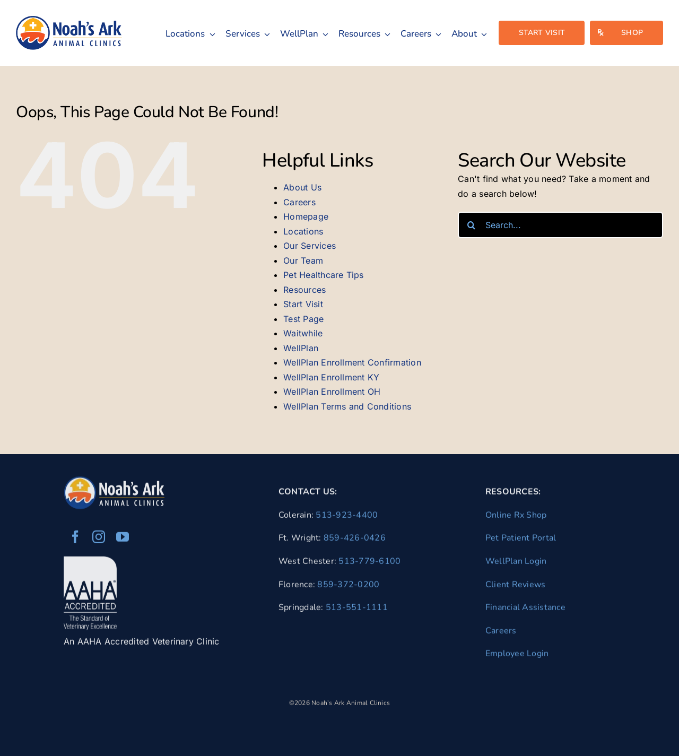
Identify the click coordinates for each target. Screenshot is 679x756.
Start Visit (303, 304)
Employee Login (517, 656)
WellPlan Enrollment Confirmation (352, 362)
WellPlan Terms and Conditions (347, 406)
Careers (299, 202)
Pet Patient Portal (520, 540)
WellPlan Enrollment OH (331, 391)
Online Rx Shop (515, 517)
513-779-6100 (369, 563)
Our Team (303, 260)
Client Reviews (515, 587)
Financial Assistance (525, 609)
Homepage (305, 216)
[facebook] (75, 539)
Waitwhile (303, 333)
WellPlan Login (515, 563)
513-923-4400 (347, 517)
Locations (303, 231)
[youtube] (122, 539)
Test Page (303, 319)
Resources (304, 289)
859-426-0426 (355, 540)
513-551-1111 (357, 609)
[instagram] (98, 539)
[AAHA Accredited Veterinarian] (90, 563)
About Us (302, 187)
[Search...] (560, 225)
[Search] (471, 225)
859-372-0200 (348, 587)
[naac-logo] (69, 20)
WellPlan (300, 348)
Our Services (309, 245)
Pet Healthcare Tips (323, 275)
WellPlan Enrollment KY (331, 377)
